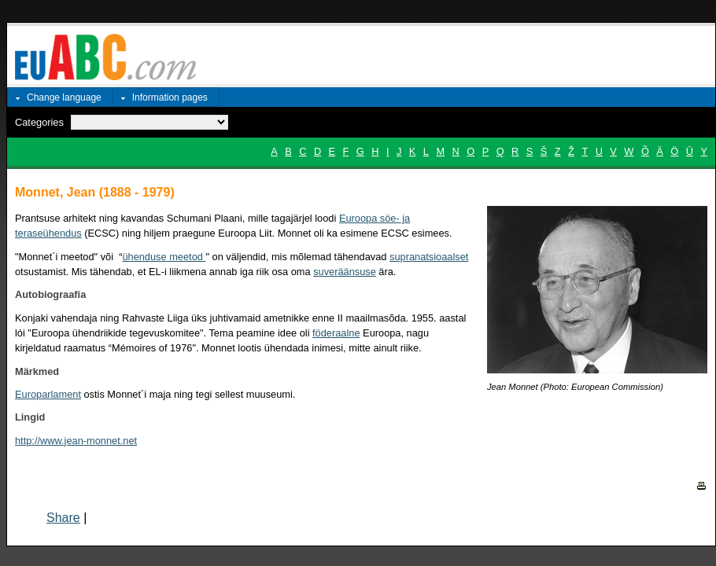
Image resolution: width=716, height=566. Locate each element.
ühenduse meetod (163, 257)
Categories (39, 122)
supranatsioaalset (428, 257)
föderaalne (336, 333)
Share (63, 517)
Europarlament (48, 394)
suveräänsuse (344, 271)
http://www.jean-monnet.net (76, 441)
